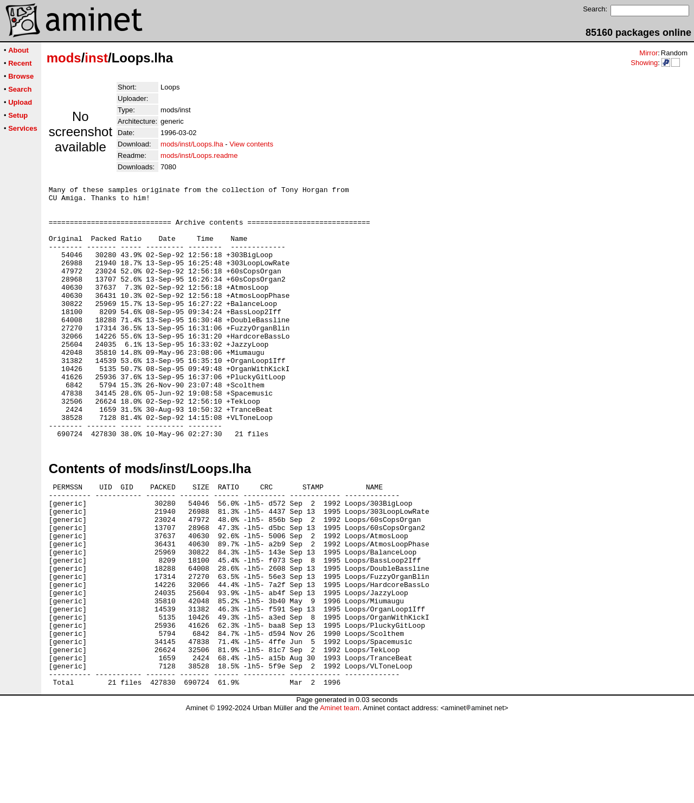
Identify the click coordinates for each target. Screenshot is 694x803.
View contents (251, 144)
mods (64, 57)
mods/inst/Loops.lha (191, 144)
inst (96, 57)
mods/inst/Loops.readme (198, 155)
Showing (644, 63)
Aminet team (339, 799)
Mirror (648, 53)
